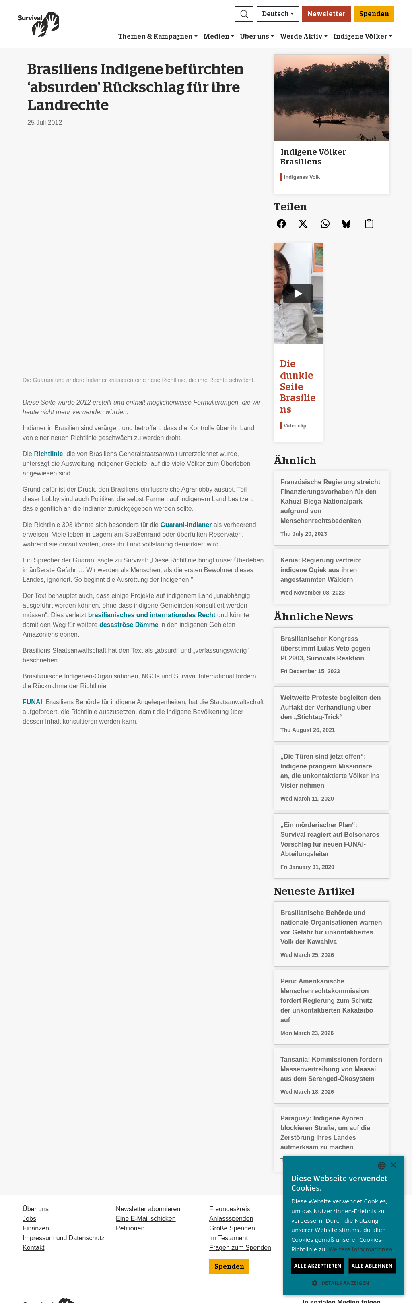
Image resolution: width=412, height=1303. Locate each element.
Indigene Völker (360, 36)
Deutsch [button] (275, 14)
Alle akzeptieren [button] (318, 1265)
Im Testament (228, 1198)
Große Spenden (232, 1188)
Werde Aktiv (301, 36)
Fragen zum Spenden (240, 1208)
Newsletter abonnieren (148, 1169)
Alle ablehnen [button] (372, 1265)
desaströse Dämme (129, 392)
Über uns (254, 36)
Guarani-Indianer (186, 292)
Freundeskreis (229, 1169)
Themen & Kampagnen (155, 36)
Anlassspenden (231, 1179)
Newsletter (326, 14)
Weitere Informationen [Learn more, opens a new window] (361, 1249)
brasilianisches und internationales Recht (152, 383)
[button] (244, 14)
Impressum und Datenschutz (64, 1198)
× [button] (393, 1165)
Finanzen (36, 1188)
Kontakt (33, 1208)
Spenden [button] (374, 14)
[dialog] (343, 1225)
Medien (216, 36)
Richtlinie (48, 221)
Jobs (29, 1179)
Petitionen (130, 1188)
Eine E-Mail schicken (146, 1179)
